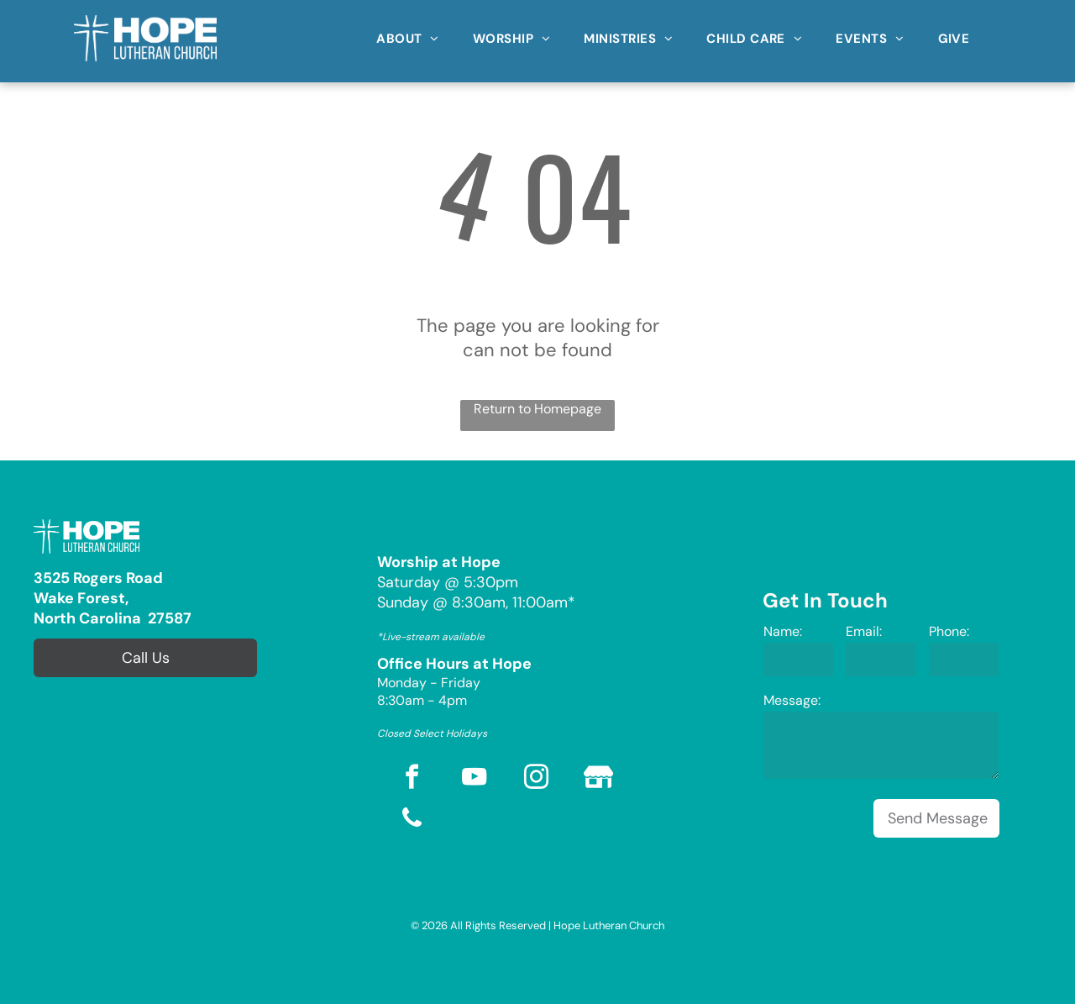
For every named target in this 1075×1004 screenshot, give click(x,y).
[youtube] (474, 779)
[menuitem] (407, 33)
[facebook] (412, 779)
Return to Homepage (537, 409)
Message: (792, 700)
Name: (782, 631)
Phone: (949, 631)
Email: (864, 631)
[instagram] (536, 779)
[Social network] (598, 779)
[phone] (412, 820)
